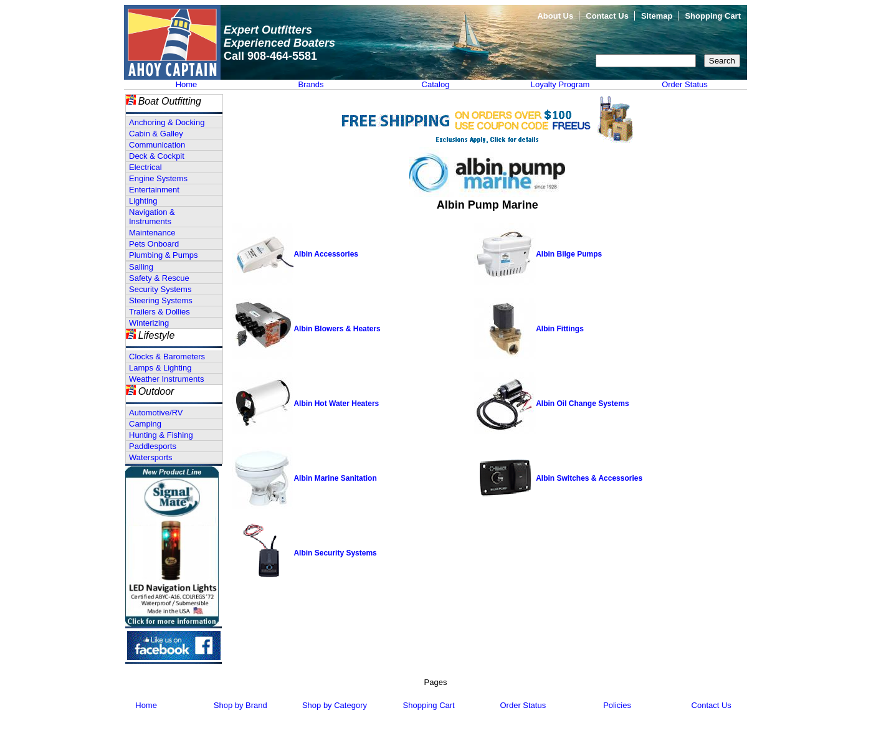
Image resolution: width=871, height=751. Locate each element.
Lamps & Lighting (160, 367)
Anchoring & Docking (166, 122)
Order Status (685, 84)
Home (187, 84)
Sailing (141, 267)
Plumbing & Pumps (163, 255)
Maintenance (152, 232)
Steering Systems (161, 300)
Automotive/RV (156, 412)
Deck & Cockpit (156, 156)
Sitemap (657, 16)
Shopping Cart (713, 16)
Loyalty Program (560, 84)
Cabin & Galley (156, 133)
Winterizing (149, 323)
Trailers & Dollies (159, 311)
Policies (617, 705)
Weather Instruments (166, 379)
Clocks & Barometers (167, 356)
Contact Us (607, 16)
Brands (310, 84)
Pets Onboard (154, 243)
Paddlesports (152, 446)
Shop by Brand (240, 705)
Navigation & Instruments (152, 216)
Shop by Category (334, 705)
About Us (555, 16)
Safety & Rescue (159, 278)
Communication (157, 144)
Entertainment (154, 189)
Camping (145, 423)
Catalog (436, 84)
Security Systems (160, 289)
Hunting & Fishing (161, 435)
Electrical (145, 167)
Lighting (143, 200)
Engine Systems (158, 178)
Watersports (151, 457)
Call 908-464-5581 (270, 56)
